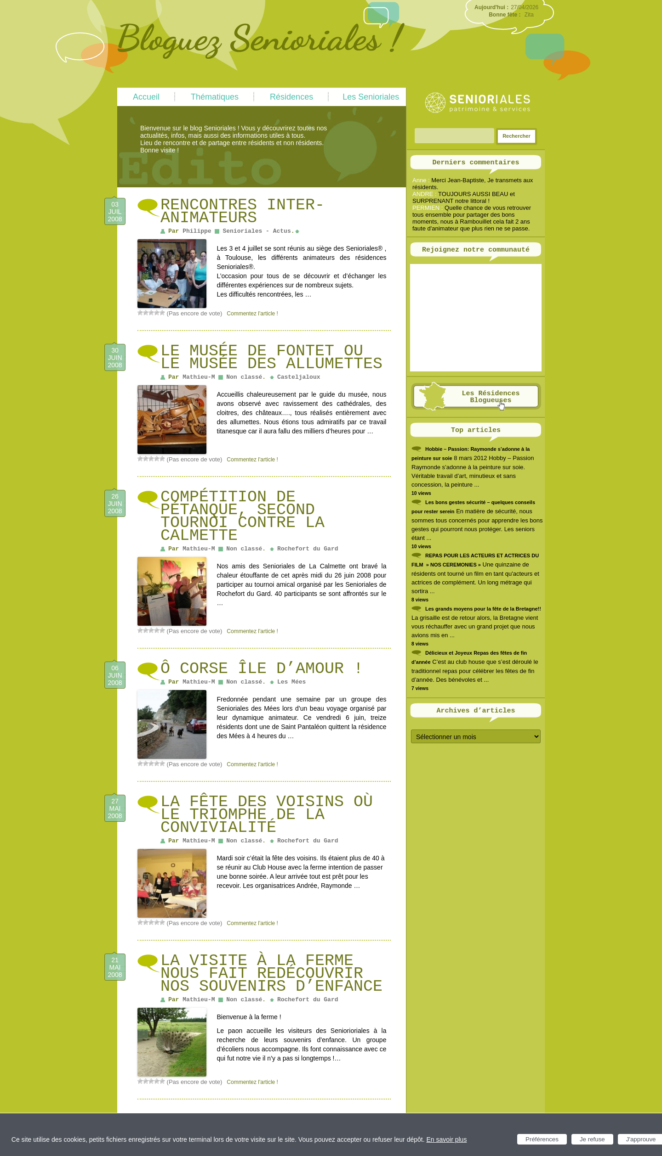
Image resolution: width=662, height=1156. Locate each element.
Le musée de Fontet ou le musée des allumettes (271, 357)
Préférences (542, 1139)
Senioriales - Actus (257, 231)
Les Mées (291, 682)
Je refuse (592, 1139)
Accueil (146, 96)
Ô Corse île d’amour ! (261, 669)
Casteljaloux (298, 377)
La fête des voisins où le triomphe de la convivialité (266, 815)
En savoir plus (446, 1139)
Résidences (291, 96)
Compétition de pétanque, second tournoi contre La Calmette (242, 516)
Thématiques (215, 96)
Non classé (244, 377)
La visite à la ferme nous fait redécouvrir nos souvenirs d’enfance (271, 974)
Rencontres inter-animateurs (242, 211)
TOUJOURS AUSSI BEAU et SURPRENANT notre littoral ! (463, 197)
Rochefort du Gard (307, 548)
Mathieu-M (199, 377)
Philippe (197, 231)
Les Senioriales (370, 96)
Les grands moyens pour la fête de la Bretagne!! (483, 609)
